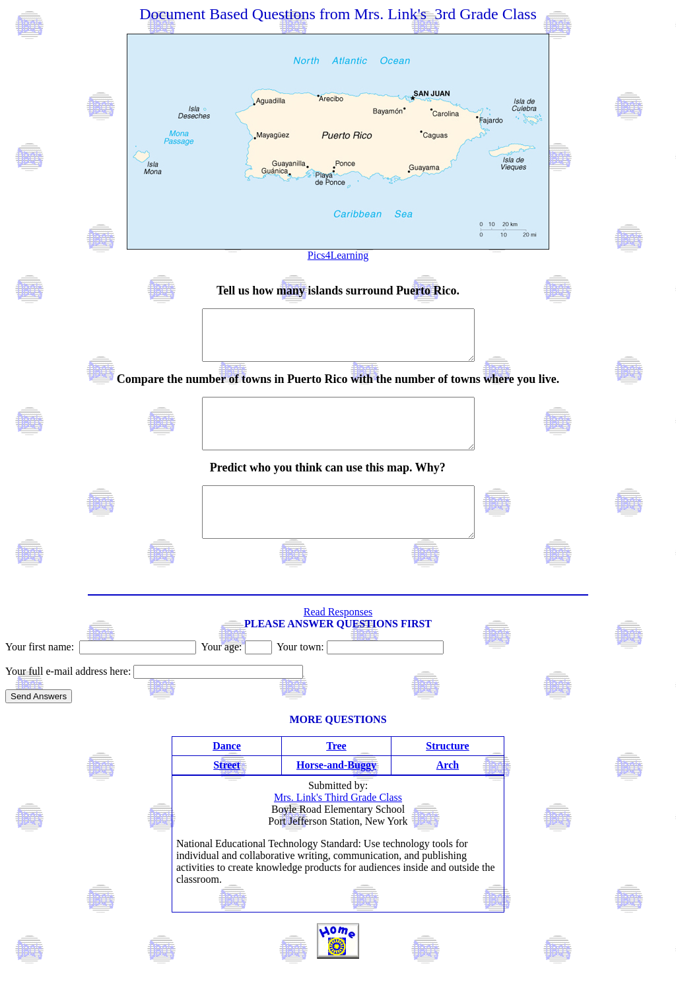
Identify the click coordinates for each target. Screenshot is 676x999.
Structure (447, 775)
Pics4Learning (338, 255)
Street (226, 794)
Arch (447, 794)
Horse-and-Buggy (336, 794)
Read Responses (338, 641)
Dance (227, 775)
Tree (336, 775)
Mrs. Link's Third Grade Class (338, 827)
